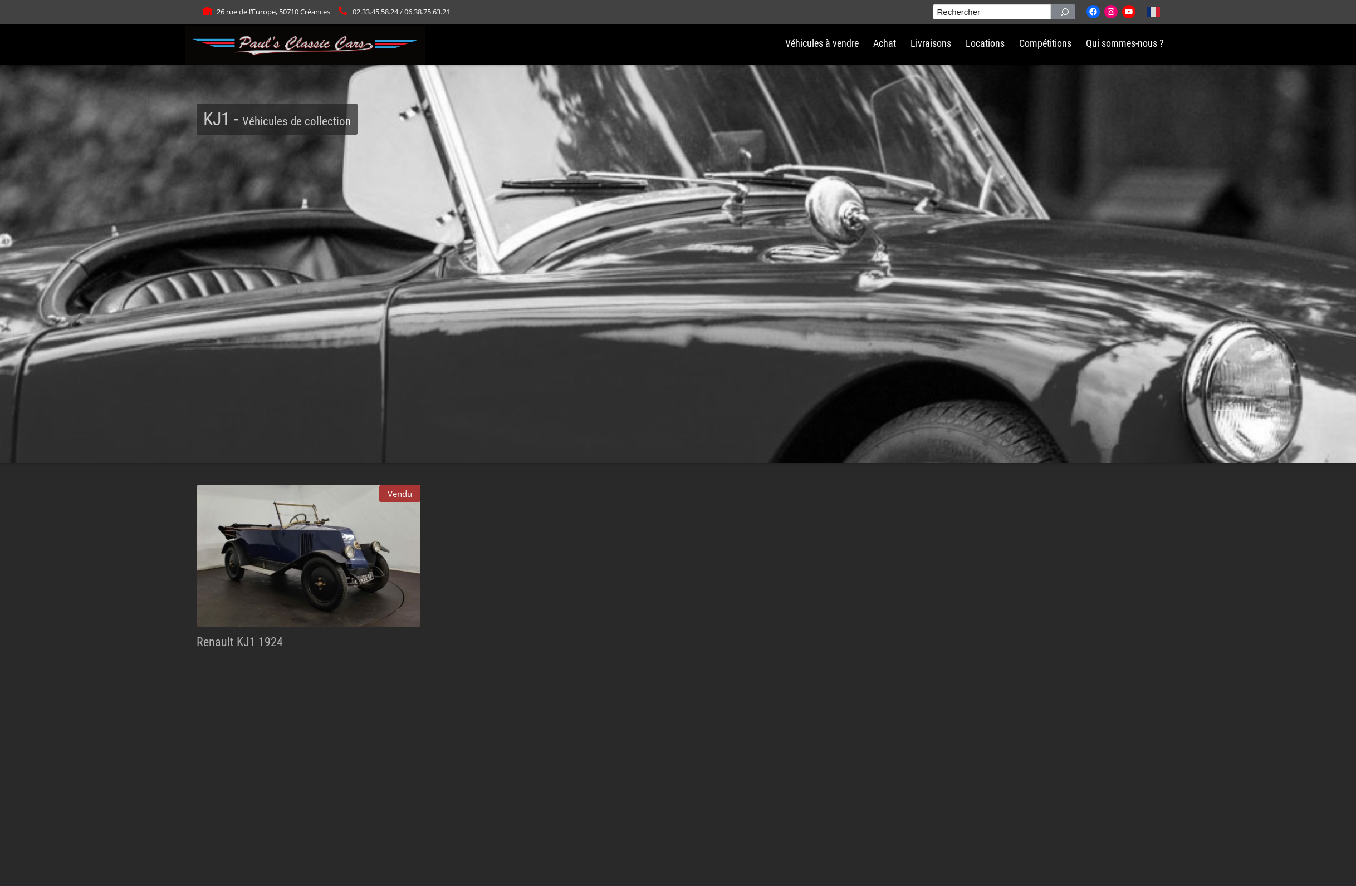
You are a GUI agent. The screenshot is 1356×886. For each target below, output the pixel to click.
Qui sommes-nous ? (1125, 43)
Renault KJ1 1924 (240, 641)
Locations (985, 43)
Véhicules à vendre (822, 43)
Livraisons (930, 43)
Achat (884, 43)
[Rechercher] (1063, 11)
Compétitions (1045, 43)
